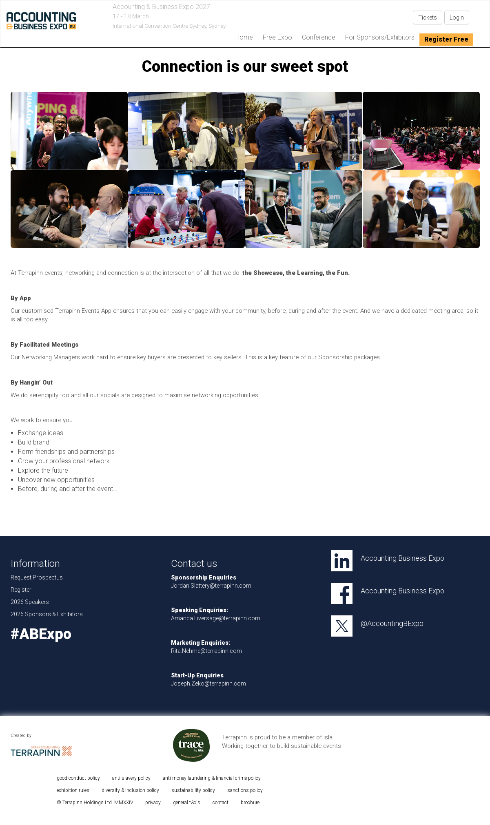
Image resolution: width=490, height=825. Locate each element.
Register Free (446, 39)
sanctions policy (245, 790)
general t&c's (186, 802)
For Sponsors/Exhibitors (380, 37)
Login (457, 17)
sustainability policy (193, 790)
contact (220, 802)
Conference (318, 37)
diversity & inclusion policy (130, 790)
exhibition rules (73, 790)
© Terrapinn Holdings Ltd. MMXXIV (95, 802)
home (244, 37)
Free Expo (277, 37)
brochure (250, 802)
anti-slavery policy (131, 778)
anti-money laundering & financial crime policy (212, 778)
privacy (153, 802)
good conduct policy (78, 778)
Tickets (427, 17)
